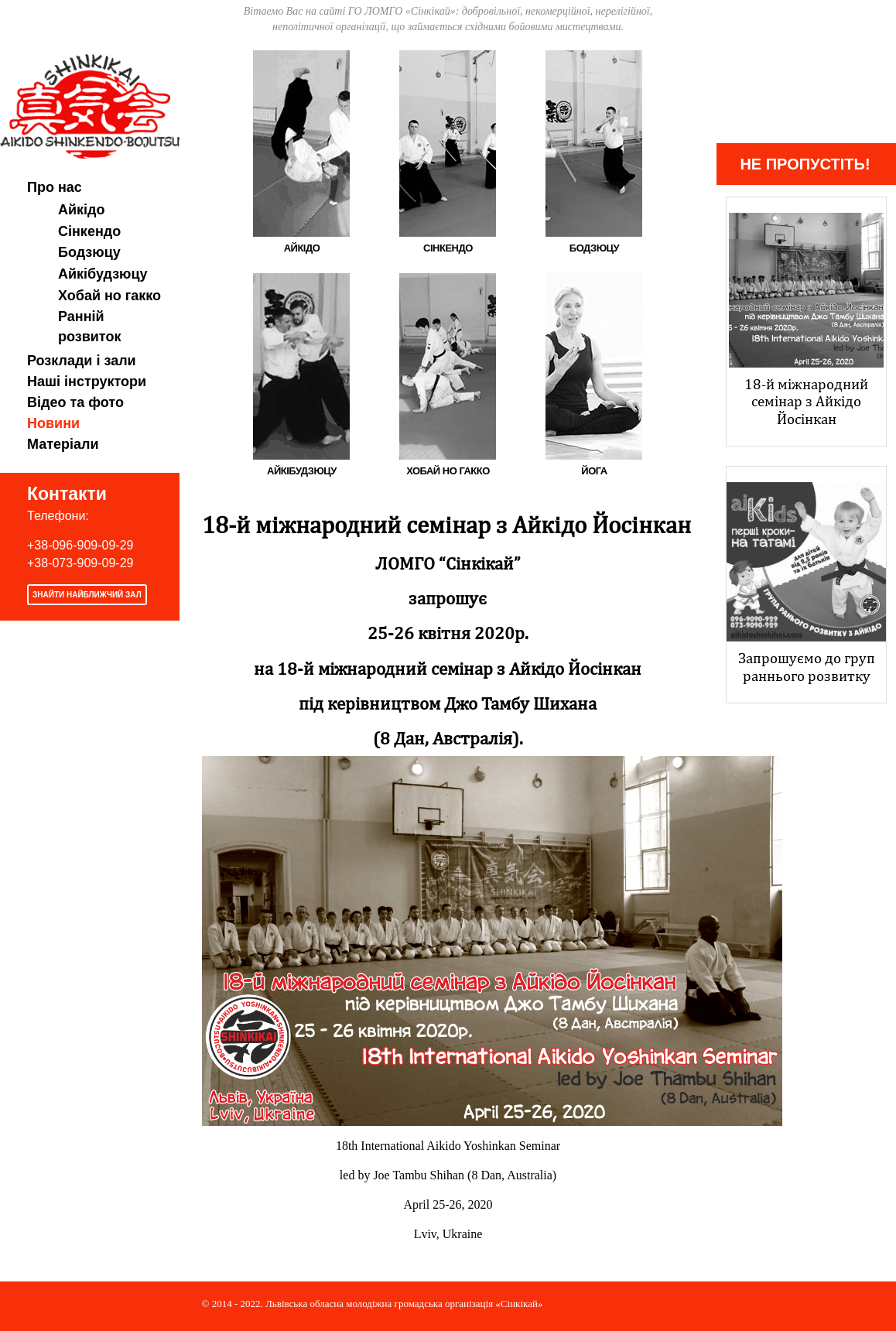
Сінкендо (89, 231)
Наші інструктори (86, 381)
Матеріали (63, 444)
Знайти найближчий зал (87, 594)
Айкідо (81, 209)
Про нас (54, 187)
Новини (53, 423)
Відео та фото (75, 402)
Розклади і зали (81, 360)
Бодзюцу (89, 252)
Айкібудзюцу (103, 274)
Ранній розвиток (89, 326)
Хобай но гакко (109, 295)
